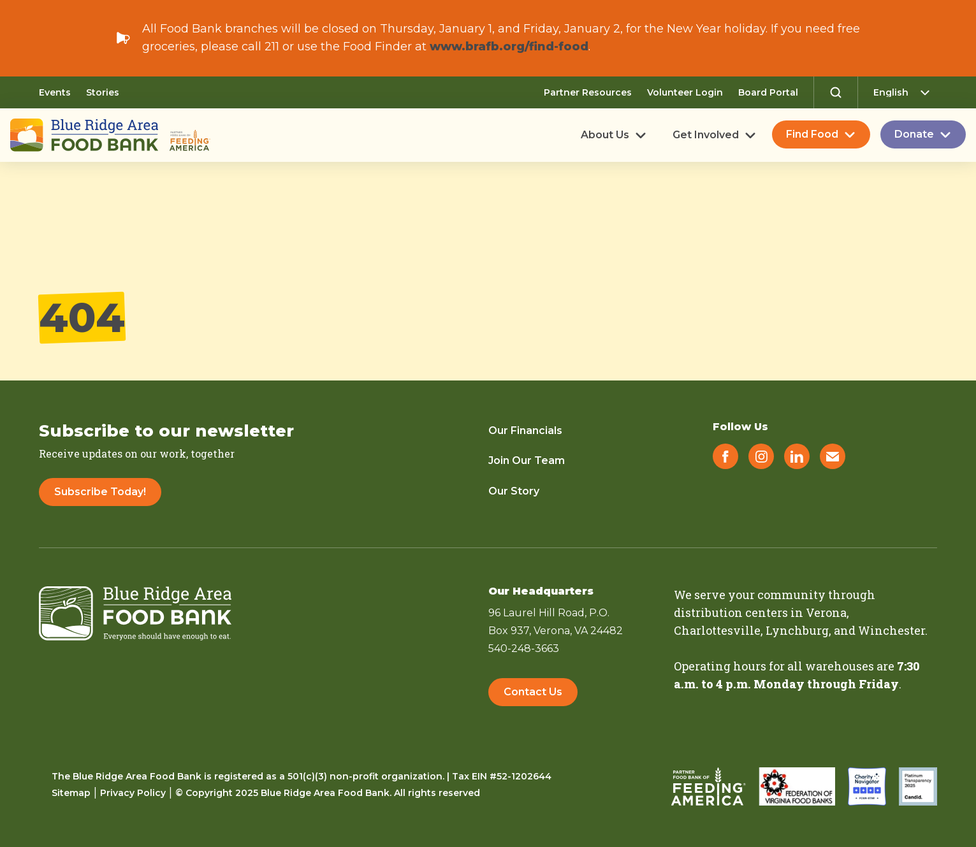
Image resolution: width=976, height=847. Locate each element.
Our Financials (525, 430)
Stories (102, 92)
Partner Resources (588, 92)
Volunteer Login (685, 92)
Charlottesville (717, 630)
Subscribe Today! (100, 492)
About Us (605, 135)
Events (55, 92)
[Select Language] (905, 92)
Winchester (891, 630)
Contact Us (533, 692)
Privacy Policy (133, 793)
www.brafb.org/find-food (509, 47)
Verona (826, 612)
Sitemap (71, 793)
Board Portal (768, 92)
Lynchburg (797, 630)
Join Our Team (526, 460)
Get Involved (706, 135)
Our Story (513, 491)
